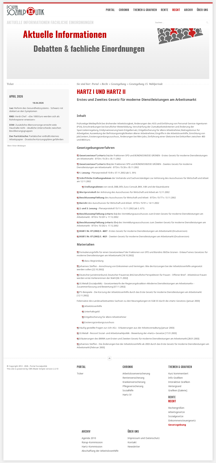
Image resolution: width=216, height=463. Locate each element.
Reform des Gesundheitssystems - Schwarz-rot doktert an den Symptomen (36, 110)
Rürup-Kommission (92, 442)
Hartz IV (127, 394)
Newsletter (134, 446)
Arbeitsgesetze (176, 412)
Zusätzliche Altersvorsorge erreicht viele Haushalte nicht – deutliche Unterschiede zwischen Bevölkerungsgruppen (35, 127)
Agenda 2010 (89, 438)
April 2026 (16, 96)
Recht (176, 10)
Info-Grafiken (175, 377)
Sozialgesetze (175, 416)
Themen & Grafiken (145, 10)
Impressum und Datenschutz (144, 438)
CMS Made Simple (37, 368)
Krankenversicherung (134, 382)
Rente (164, 10)
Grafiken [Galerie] (177, 390)
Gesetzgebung (118, 84)
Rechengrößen (176, 407)
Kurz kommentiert (178, 373)
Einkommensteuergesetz (182, 420)
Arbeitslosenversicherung (136, 373)
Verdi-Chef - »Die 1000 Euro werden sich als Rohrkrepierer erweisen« (34, 118)
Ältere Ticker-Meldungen (16, 146)
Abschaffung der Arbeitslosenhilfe (100, 450)
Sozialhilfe (128, 390)
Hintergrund (174, 386)
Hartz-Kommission (92, 446)
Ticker (80, 373)
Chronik (124, 10)
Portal (110, 10)
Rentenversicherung (133, 377)
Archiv (188, 10)
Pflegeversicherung (133, 386)
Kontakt (132, 442)
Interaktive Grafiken (179, 382)
